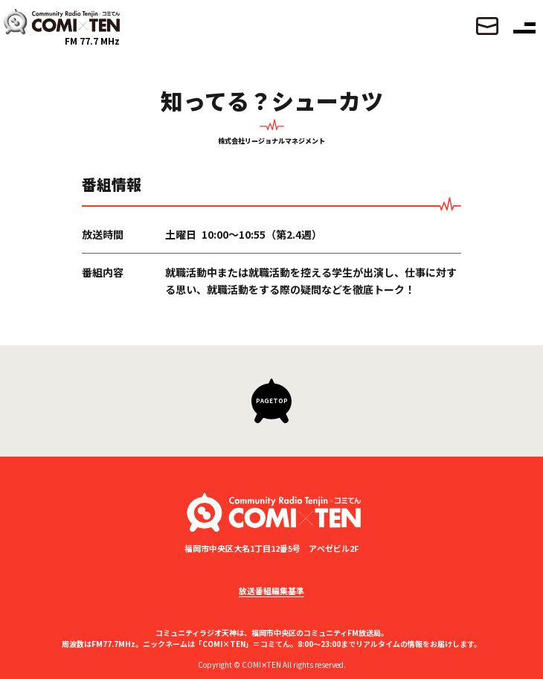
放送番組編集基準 (271, 590)
